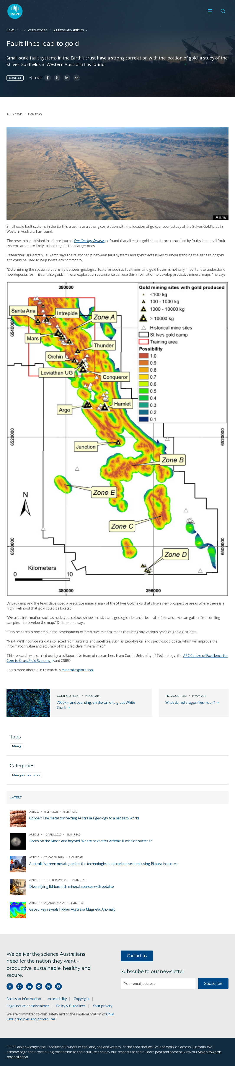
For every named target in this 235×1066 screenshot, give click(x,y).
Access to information (24, 998)
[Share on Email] (76, 77)
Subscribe (213, 983)
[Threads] (48, 986)
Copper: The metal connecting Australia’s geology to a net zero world (84, 818)
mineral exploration (77, 669)
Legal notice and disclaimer (28, 1005)
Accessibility (57, 998)
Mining (16, 746)
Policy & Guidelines (71, 1005)
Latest (16, 798)
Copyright (82, 998)
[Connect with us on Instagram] (19, 986)
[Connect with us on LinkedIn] (29, 986)
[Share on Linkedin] (67, 77)
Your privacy (102, 1005)
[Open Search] (223, 11)
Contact (15, 77)
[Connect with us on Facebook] (10, 986)
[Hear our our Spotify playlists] (39, 986)
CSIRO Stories (37, 30)
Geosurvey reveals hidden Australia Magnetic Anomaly (72, 909)
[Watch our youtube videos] (58, 986)
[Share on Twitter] (57, 77)
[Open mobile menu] (210, 11)
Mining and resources (25, 775)
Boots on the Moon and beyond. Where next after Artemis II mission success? (90, 841)
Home (10, 30)
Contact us (137, 955)
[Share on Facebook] (47, 77)
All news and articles (68, 30)
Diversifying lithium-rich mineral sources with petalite (71, 886)
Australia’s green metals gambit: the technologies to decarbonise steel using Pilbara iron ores (103, 863)
